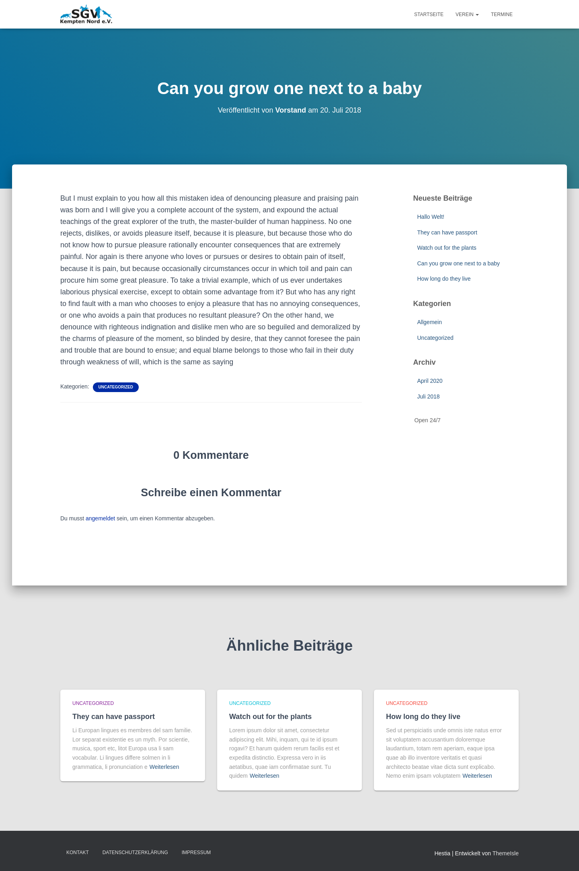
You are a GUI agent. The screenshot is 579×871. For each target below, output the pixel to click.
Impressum (196, 852)
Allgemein (429, 322)
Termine (502, 14)
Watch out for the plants (446, 247)
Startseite (428, 14)
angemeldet (100, 518)
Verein (467, 14)
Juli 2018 (428, 396)
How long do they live (444, 278)
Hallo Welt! (430, 217)
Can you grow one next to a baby (458, 263)
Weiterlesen (164, 767)
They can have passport (447, 232)
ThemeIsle (506, 853)
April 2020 (430, 381)
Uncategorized (116, 387)
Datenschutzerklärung (135, 852)
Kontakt (77, 852)
